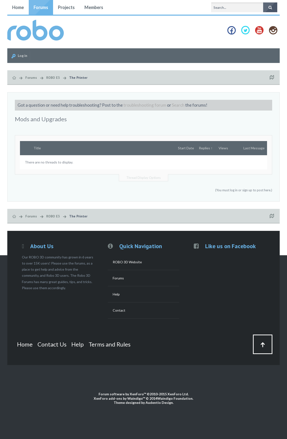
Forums (41, 7)
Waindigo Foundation (175, 398)
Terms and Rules (109, 344)
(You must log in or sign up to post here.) (243, 190)
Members (93, 7)
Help (116, 294)
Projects (66, 7)
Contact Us (51, 344)
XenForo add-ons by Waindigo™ (119, 398)
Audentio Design (159, 402)
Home (18, 7)
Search (178, 105)
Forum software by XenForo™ (144, 394)
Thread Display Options (143, 178)
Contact (119, 310)
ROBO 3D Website (127, 262)
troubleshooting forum (144, 105)
